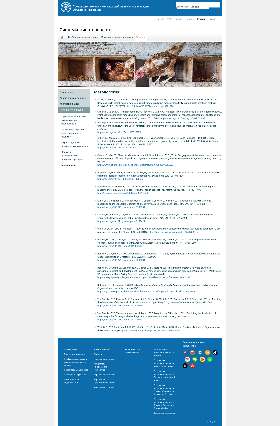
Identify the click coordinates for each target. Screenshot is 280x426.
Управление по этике (104, 387)
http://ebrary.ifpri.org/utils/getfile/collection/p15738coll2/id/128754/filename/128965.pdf (144, 277)
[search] (193, 7)
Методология (68, 165)
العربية (161, 19)
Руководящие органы (104, 359)
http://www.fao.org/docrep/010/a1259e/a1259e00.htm (152, 330)
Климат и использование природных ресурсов (72, 155)
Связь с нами (70, 349)
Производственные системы (117, 37)
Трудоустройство (102, 349)
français (190, 19)
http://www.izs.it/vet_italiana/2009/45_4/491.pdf (123, 193)
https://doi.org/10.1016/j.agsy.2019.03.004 (183, 118)
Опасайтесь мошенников (76, 370)
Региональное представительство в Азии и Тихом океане (164, 363)
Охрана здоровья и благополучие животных (74, 144)
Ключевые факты (69, 104)
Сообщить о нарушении (75, 374)
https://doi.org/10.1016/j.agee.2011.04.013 (120, 305)
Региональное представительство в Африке (164, 352)
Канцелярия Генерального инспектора (100, 367)
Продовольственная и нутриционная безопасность (73, 120)
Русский (201, 19)
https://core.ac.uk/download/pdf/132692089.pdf (174, 232)
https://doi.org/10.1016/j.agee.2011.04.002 (120, 246)
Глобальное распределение (83, 37)
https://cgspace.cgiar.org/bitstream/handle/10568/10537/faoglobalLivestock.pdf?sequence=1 (146, 291)
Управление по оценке (105, 374)
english (178, 19)
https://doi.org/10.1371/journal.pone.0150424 (121, 221)
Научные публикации (71, 109)
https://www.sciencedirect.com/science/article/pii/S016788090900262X (135, 165)
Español (213, 19)
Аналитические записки (73, 98)
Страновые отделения (164, 413)
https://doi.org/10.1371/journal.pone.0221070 (150, 106)
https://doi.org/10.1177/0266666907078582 (120, 179)
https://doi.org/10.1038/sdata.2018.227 (118, 147)
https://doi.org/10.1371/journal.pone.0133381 (121, 207)
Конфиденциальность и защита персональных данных (75, 362)
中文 (169, 19)
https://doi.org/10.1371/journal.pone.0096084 (121, 260)
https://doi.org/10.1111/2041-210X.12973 (119, 132)
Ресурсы (140, 37)
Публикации (66, 92)
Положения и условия (74, 354)
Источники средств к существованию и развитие (72, 133)
